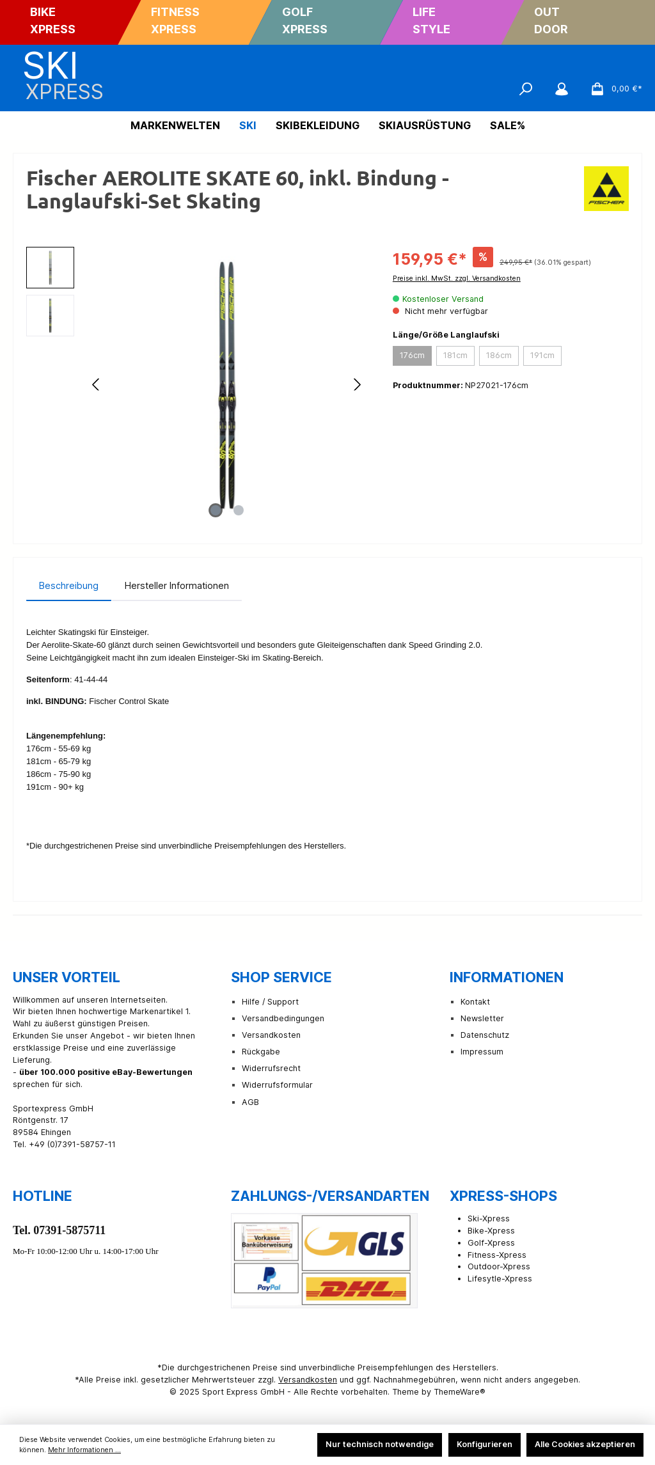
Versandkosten (271, 1035)
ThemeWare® (459, 1392)
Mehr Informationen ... (84, 1450)
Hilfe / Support (270, 1002)
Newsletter (482, 1018)
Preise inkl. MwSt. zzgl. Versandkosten (457, 278)
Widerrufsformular (277, 1085)
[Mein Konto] (561, 89)
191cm (542, 355)
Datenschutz (485, 1035)
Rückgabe (261, 1051)
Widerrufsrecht (271, 1068)
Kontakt (475, 1002)
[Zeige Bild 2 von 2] (238, 510)
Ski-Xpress (489, 1218)
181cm (455, 355)
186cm (499, 355)
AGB (250, 1102)
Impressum (482, 1051)
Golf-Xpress (491, 1243)
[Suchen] (526, 89)
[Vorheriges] (96, 384)
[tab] (68, 585)
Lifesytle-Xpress (500, 1278)
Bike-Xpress (491, 1230)
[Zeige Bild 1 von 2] (215, 510)
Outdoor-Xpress (499, 1266)
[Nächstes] (357, 384)
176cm (412, 355)
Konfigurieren (484, 1444)
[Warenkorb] (612, 89)
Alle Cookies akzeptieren (585, 1444)
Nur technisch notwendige (380, 1444)
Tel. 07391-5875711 (59, 1230)
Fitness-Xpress (497, 1255)
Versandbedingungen (283, 1018)
